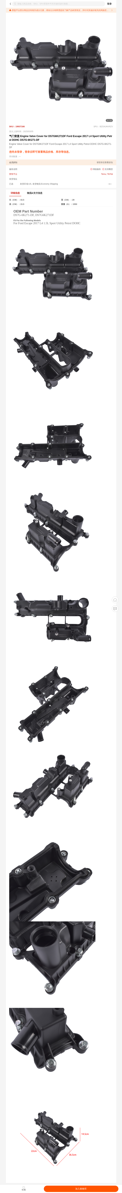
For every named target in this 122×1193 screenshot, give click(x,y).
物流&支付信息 (34, 193)
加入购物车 (81, 1189)
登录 (109, 4)
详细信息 (15, 193)
